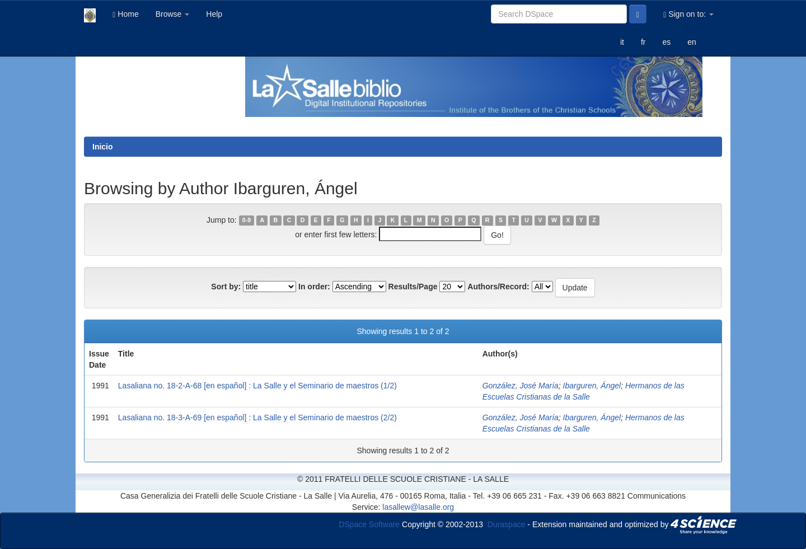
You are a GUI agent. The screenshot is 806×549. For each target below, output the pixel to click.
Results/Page (413, 286)
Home (125, 14)
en (691, 41)
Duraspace (507, 523)
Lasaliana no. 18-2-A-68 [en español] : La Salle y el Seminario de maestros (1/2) (257, 385)
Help (214, 14)
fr (643, 41)
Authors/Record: (498, 286)
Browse (173, 14)
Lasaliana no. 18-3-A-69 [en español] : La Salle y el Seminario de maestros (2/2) (257, 417)
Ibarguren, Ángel (592, 385)
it (622, 41)
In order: (314, 286)
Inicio (102, 146)
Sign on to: (688, 14)
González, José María (520, 385)
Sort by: (226, 286)
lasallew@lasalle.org (418, 507)
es (666, 41)
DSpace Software (369, 523)
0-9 (246, 220)
